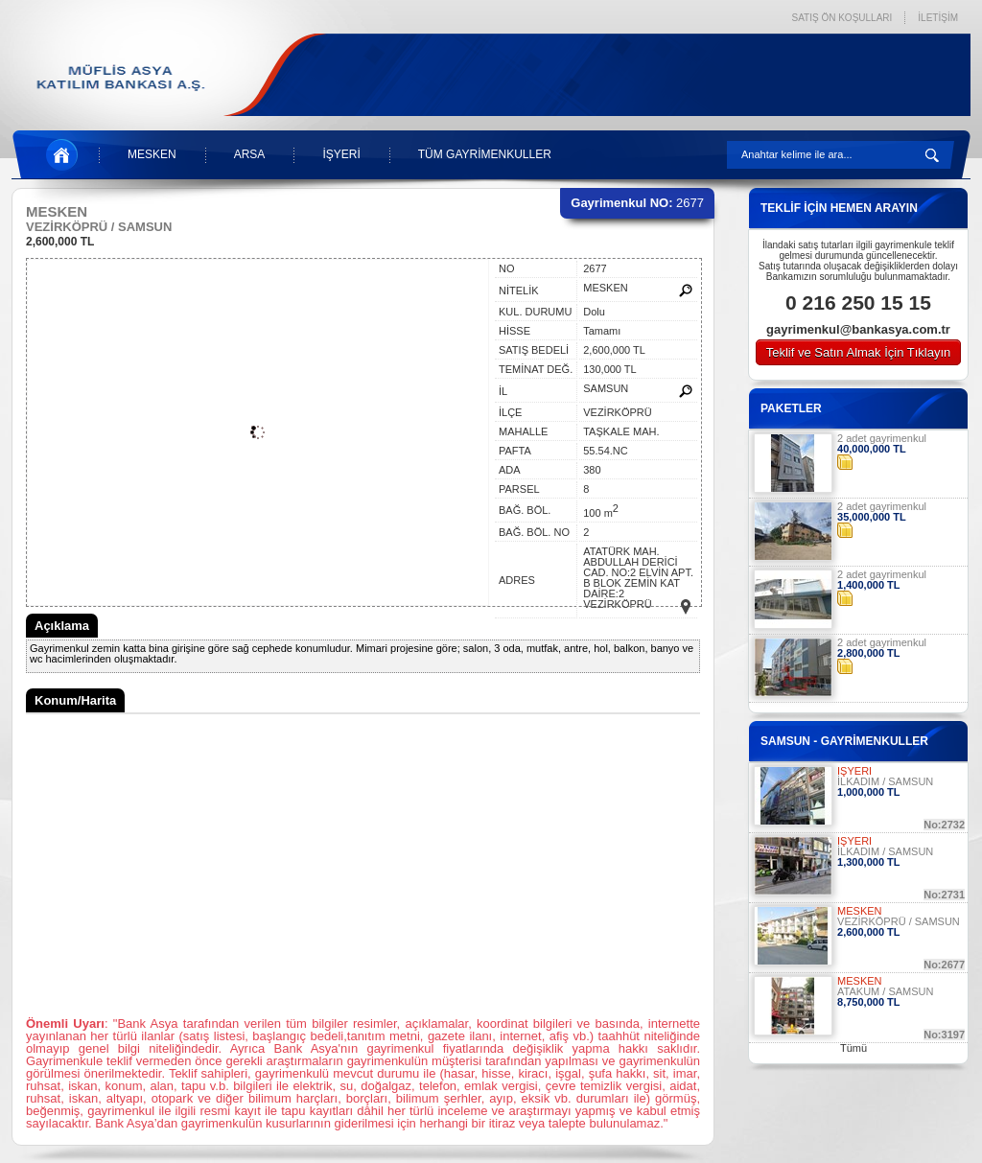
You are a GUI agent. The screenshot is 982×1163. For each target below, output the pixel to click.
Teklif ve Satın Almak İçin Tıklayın (858, 352)
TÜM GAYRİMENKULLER (484, 154)
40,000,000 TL (871, 448)
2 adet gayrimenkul (881, 438)
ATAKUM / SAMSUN (885, 991)
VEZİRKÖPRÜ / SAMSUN (898, 921)
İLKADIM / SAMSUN (885, 781)
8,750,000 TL (868, 1002)
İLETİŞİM (938, 17)
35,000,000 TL (871, 517)
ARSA (250, 154)
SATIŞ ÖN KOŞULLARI (841, 17)
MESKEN (152, 154)
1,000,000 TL (868, 792)
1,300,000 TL (868, 862)
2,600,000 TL (60, 241)
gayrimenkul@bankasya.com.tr (858, 329)
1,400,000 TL (868, 585)
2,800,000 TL (868, 653)
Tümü (853, 1048)
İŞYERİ (341, 154)
